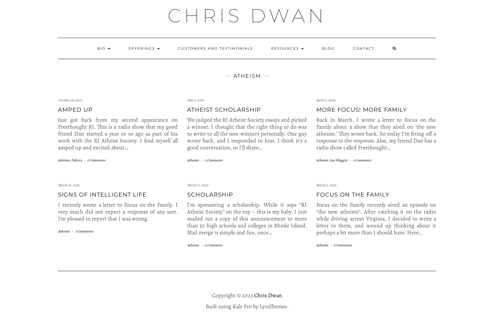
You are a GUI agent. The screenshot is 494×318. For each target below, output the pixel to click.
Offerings (144, 48)
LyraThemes (273, 306)
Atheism (64, 160)
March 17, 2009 (197, 185)
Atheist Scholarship (224, 109)
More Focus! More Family (361, 109)
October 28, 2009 (70, 100)
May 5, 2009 (195, 100)
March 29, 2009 (68, 185)
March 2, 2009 (326, 185)
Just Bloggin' (339, 160)
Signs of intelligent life (102, 194)
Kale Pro (242, 306)
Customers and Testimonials (215, 48)
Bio (103, 48)
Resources (287, 48)
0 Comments (96, 160)
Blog (328, 48)
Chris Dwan (247, 15)
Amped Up (75, 109)
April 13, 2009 (325, 100)
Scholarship (210, 194)
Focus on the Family (352, 194)
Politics (76, 160)
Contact (363, 48)
